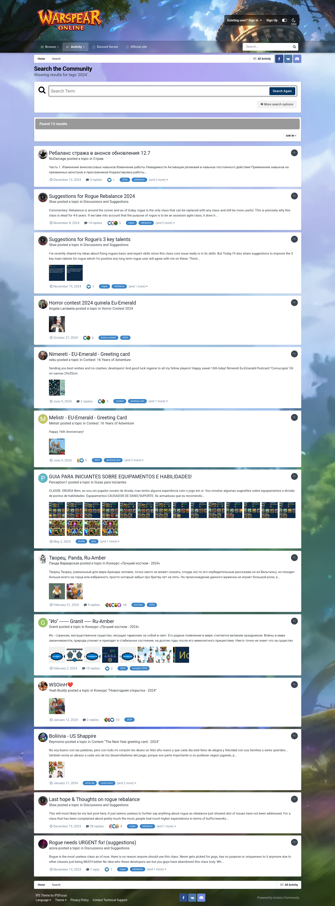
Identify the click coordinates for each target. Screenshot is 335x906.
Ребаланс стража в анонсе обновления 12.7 (103, 155)
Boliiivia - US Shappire (76, 736)
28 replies (98, 826)
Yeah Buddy (62, 690)
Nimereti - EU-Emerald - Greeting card (93, 355)
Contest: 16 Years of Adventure (111, 361)
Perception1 (62, 483)
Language (44, 899)
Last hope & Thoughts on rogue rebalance (98, 799)
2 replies (88, 402)
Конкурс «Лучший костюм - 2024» (137, 564)
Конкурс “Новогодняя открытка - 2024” (129, 690)
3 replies (98, 182)
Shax (56, 204)
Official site (138, 49)
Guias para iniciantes (114, 483)
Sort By (288, 138)
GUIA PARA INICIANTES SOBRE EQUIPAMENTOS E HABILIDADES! (124, 477)
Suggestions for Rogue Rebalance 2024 (96, 198)
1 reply (96, 869)
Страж (102, 161)
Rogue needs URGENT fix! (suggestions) (96, 842)
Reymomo (60, 742)
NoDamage (61, 161)
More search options (274, 106)
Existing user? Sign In (243, 21)
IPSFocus (61, 894)
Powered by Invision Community (277, 897)
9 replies (96, 605)
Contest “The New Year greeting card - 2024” (129, 742)
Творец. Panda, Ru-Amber (81, 558)
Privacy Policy (81, 899)
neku (56, 361)
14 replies (97, 225)
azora (57, 848)
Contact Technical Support (111, 899)
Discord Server (107, 49)
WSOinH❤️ (65, 685)
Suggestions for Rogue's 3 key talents (93, 241)
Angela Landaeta (65, 310)
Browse (50, 49)
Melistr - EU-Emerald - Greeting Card (92, 419)
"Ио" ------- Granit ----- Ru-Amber (85, 622)
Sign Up (271, 21)
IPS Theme (44, 894)
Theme (62, 899)
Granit (57, 627)
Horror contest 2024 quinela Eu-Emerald (96, 304)
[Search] (254, 49)
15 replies (95, 669)
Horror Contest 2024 (121, 310)
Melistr (58, 424)
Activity (76, 49)
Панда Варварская (68, 564)
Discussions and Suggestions (109, 204)
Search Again (279, 93)
